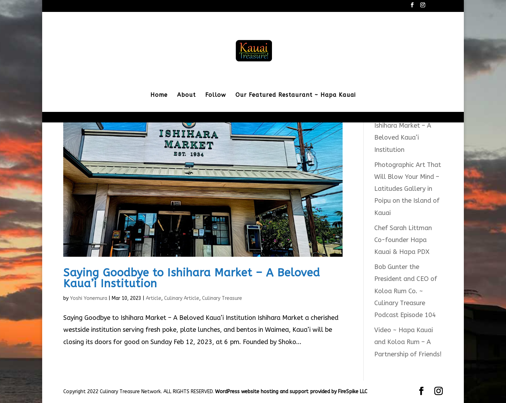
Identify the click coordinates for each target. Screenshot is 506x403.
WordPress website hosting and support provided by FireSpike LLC (291, 392)
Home (159, 95)
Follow (215, 95)
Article (153, 298)
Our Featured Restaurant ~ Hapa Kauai (295, 95)
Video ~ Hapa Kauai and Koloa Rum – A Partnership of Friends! (408, 342)
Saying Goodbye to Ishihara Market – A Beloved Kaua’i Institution (191, 278)
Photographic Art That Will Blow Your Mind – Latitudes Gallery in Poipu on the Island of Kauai (407, 189)
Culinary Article (181, 298)
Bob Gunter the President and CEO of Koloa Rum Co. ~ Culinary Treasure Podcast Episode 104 (405, 291)
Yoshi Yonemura (88, 298)
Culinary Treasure (222, 298)
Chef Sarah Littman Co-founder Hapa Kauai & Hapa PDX (403, 240)
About (186, 95)
